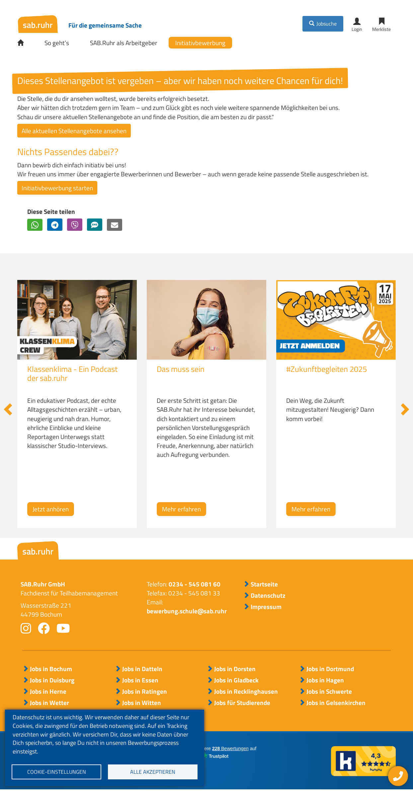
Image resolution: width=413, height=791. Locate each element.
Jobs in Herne (48, 692)
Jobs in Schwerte (329, 692)
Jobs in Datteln (142, 669)
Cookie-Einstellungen (56, 771)
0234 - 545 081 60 (194, 585)
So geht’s (56, 43)
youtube (63, 629)
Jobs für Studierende (242, 703)
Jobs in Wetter (49, 703)
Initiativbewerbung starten (57, 189)
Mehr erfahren (181, 510)
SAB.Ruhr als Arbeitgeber (123, 43)
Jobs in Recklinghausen (246, 692)
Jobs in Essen (140, 681)
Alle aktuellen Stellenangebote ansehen (74, 131)
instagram (26, 629)
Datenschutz (268, 596)
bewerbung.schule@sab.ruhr (187, 612)
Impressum (266, 608)
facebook (44, 629)
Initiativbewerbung (200, 43)
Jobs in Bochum (51, 669)
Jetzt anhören (51, 510)
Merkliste (381, 29)
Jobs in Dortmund (330, 669)
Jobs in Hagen (325, 681)
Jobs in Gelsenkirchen (336, 703)
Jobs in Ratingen (144, 692)
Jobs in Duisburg (52, 681)
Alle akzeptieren (152, 771)
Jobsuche (326, 24)
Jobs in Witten (141, 703)
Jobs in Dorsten (235, 669)
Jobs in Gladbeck (236, 681)
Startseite (25, 43)
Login (357, 29)
